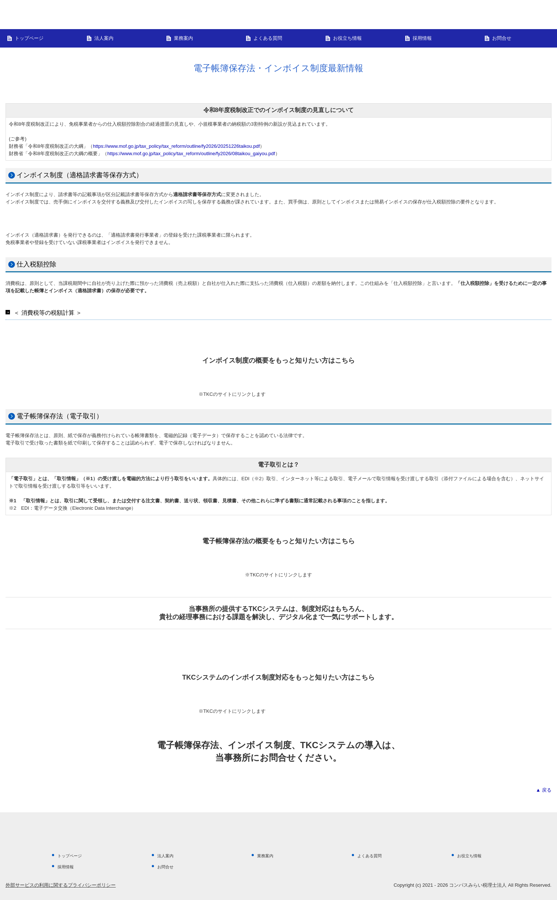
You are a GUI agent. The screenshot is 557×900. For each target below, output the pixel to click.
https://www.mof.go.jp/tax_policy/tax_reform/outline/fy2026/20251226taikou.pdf (176, 146)
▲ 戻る (543, 790)
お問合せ (501, 38)
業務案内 (183, 38)
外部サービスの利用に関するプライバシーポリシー (61, 885)
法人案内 (103, 38)
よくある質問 (267, 38)
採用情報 (422, 38)
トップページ (29, 38)
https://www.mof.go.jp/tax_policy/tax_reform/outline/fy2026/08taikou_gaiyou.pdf (191, 153)
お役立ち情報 (347, 38)
